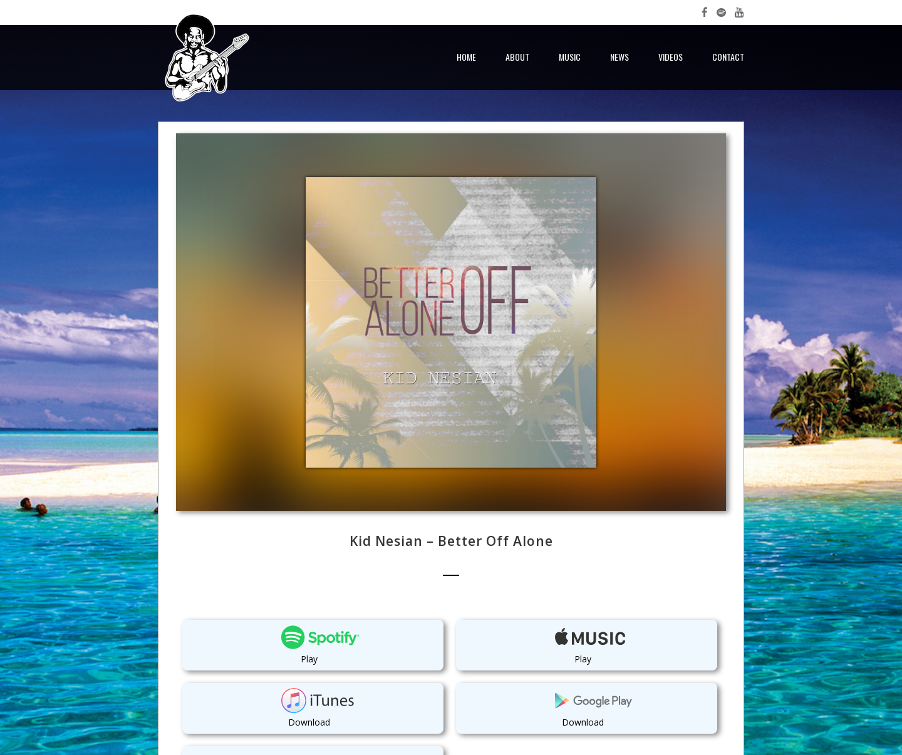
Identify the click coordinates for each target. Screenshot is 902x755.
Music (570, 56)
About (517, 56)
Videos (670, 56)
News (619, 56)
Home (466, 56)
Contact (728, 56)
